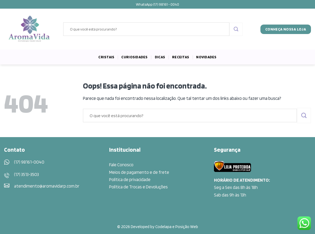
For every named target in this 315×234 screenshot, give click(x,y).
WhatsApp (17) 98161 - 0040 (157, 4)
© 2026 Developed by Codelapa (144, 226)
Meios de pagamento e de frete (139, 172)
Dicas (160, 57)
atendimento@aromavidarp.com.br (46, 186)
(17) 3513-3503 (26, 174)
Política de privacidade (129, 179)
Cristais (106, 57)
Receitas (180, 57)
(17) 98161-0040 (29, 162)
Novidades (206, 57)
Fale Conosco (121, 164)
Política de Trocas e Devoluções (138, 186)
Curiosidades (134, 57)
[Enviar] (236, 29)
